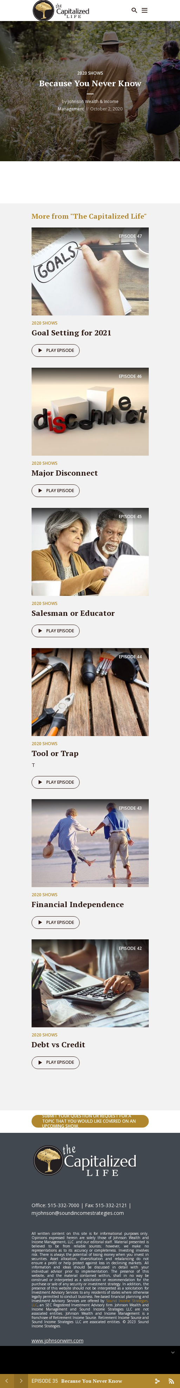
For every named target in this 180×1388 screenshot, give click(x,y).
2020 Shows (90, 73)
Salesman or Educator (73, 613)
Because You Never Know (91, 1380)
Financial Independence (78, 904)
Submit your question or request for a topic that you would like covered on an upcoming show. (89, 1121)
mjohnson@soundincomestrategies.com (78, 1213)
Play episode (55, 350)
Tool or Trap (55, 753)
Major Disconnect (65, 473)
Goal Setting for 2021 (71, 332)
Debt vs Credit (58, 1044)
